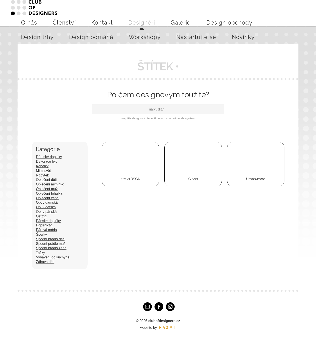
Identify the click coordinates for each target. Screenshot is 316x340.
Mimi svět (43, 171)
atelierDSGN (130, 179)
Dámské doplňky (49, 157)
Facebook (158, 306)
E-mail (147, 306)
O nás (85, 13)
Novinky (299, 13)
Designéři (135, 13)
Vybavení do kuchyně (52, 257)
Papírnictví (44, 225)
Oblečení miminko (50, 184)
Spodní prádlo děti (50, 239)
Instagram (170, 306)
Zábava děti (45, 262)
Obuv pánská (46, 212)
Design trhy (201, 13)
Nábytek (42, 175)
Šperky (41, 234)
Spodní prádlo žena (51, 248)
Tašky (40, 253)
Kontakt (117, 13)
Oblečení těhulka (49, 193)
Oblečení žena (47, 198)
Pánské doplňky (48, 221)
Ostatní (41, 216)
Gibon (193, 179)
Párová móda (46, 230)
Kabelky (42, 166)
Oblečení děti (46, 180)
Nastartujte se (277, 13)
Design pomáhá (227, 13)
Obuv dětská (46, 207)
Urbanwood (255, 179)
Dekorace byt (46, 161)
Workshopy (253, 13)
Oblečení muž (47, 189)
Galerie (152, 13)
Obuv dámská (47, 202)
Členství (100, 13)
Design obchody (175, 13)
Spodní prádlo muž (50, 244)
